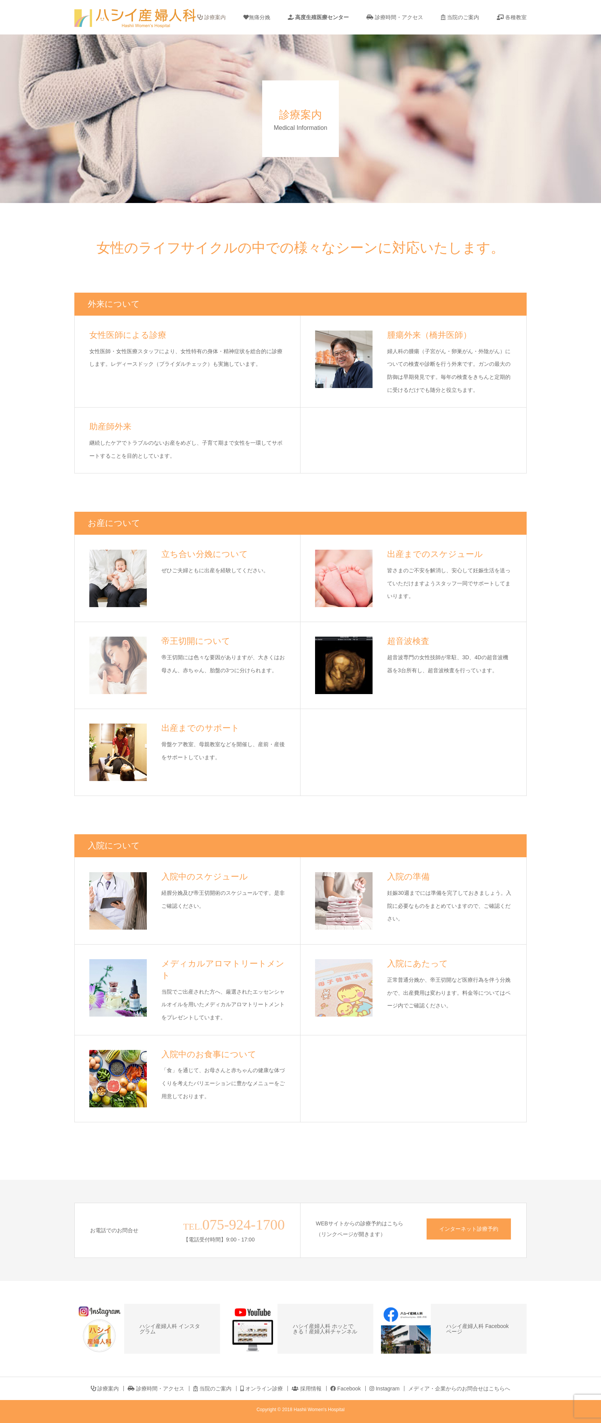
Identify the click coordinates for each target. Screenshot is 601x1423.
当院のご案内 (460, 17)
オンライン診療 (261, 1388)
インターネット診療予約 (468, 1229)
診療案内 (211, 17)
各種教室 (512, 17)
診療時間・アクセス (394, 17)
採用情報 (307, 1388)
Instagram (384, 1388)
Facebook (345, 1388)
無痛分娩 (256, 17)
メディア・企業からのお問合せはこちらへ (459, 1388)
